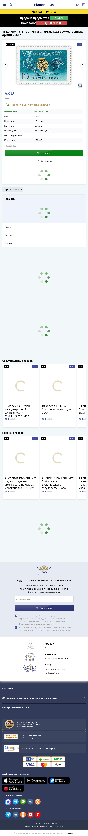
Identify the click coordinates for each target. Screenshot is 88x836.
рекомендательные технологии (49, 833)
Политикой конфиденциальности (35, 624)
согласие (62, 615)
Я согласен (69, 833)
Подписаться (44, 608)
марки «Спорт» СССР (13, 189)
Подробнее (10, 145)
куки (31, 833)
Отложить (44, 161)
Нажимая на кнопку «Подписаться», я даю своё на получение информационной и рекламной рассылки (45, 629)
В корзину (44, 152)
